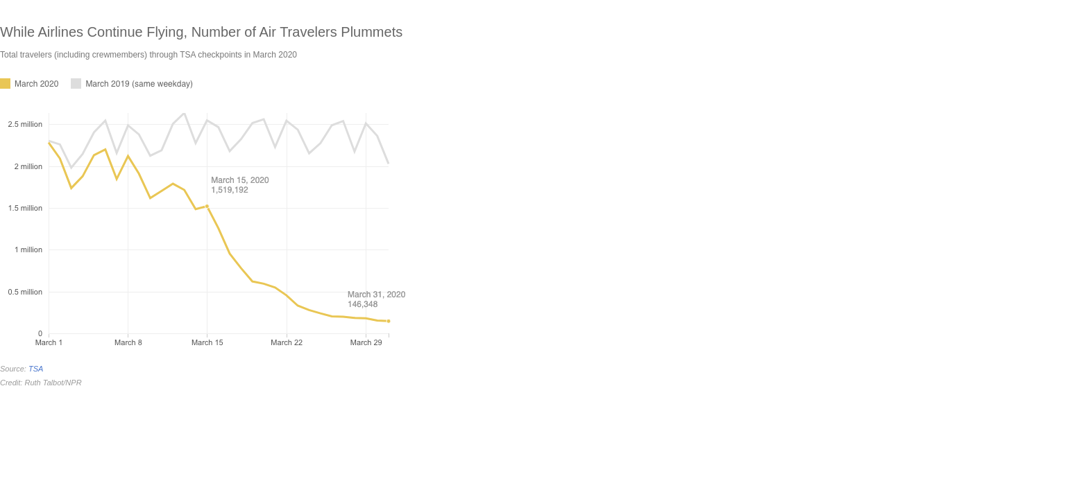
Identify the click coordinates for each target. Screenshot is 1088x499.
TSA (35, 369)
